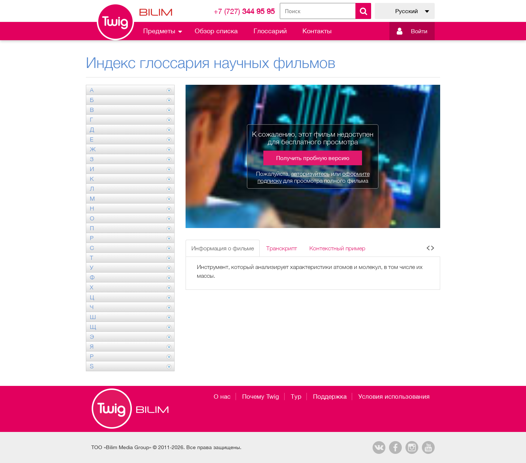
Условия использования (394, 396)
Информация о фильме (222, 248)
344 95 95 (244, 11)
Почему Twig (260, 396)
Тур (296, 396)
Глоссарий (270, 31)
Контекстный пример (337, 248)
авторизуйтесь (310, 173)
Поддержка (330, 396)
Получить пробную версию (312, 158)
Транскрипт (281, 248)
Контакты (317, 31)
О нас (222, 396)
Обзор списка (216, 31)
